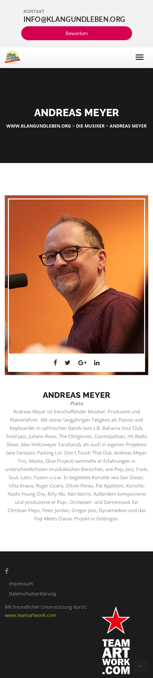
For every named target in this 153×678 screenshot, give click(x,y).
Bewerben (77, 33)
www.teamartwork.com (30, 615)
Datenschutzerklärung (32, 594)
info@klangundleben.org (74, 19)
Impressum (21, 584)
